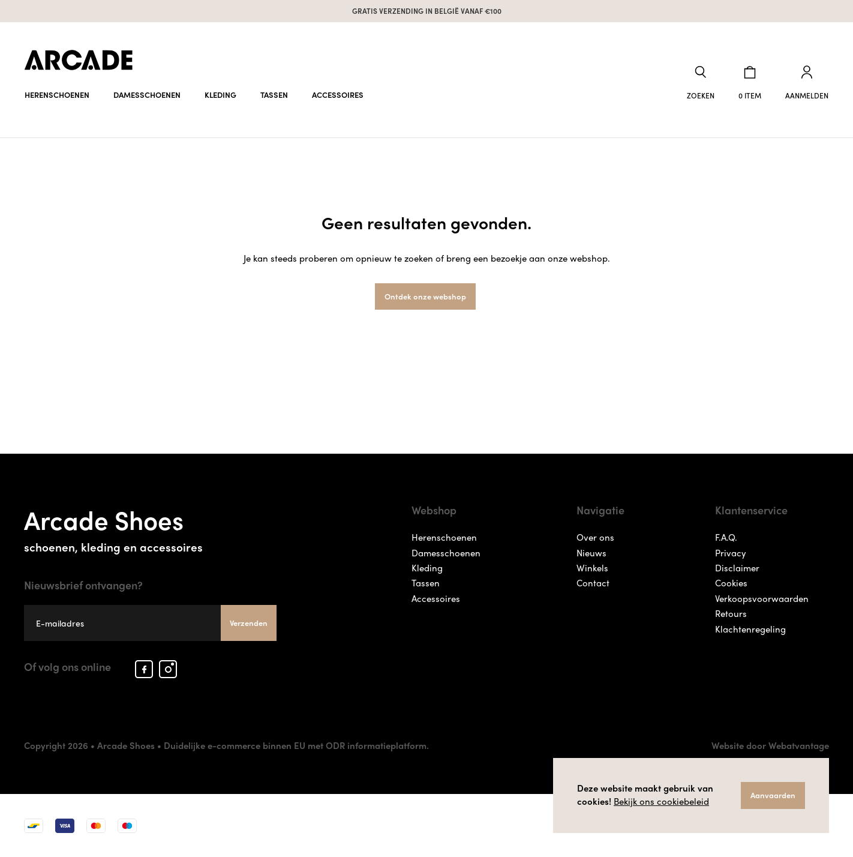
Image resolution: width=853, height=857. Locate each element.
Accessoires (338, 94)
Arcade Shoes (150, 527)
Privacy (730, 552)
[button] (700, 83)
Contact (592, 582)
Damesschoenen (147, 94)
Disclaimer (737, 567)
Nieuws (591, 552)
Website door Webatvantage (770, 745)
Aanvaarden (772, 795)
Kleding (220, 94)
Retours (731, 613)
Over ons (595, 537)
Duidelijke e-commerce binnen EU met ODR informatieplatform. (296, 745)
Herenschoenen (57, 94)
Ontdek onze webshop (425, 296)
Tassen (274, 94)
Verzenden (249, 622)
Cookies (731, 582)
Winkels (592, 567)
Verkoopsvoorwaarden (762, 598)
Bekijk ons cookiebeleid (661, 801)
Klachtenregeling (750, 629)
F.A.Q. (726, 537)
